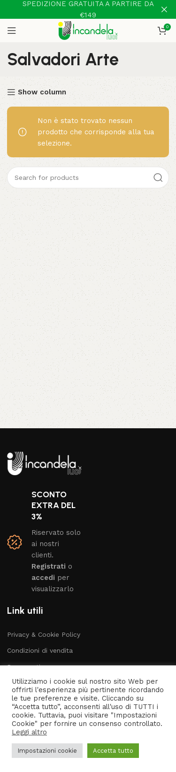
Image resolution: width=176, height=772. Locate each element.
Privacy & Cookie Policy (43, 634)
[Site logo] (88, 30)
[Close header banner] (164, 9)
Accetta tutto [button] (113, 750)
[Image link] (44, 463)
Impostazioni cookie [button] (47, 750)
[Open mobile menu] (11, 30)
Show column (42, 92)
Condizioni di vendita (40, 650)
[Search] (88, 177)
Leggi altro (29, 732)
